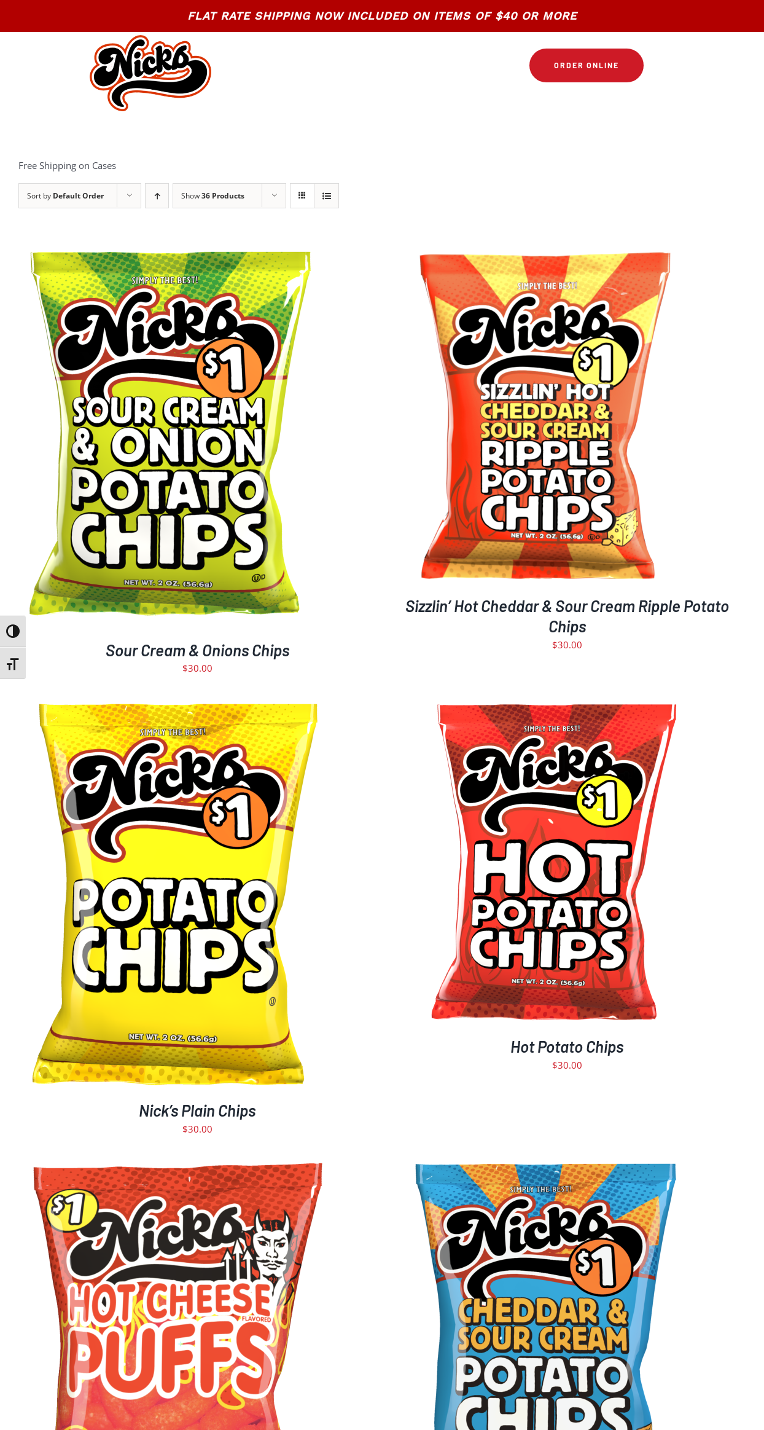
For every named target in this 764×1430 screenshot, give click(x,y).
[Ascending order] (157, 195)
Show (212, 196)
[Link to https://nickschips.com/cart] (659, 66)
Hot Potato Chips (566, 1046)
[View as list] (326, 196)
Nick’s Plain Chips (197, 1110)
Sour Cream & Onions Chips (197, 649)
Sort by (65, 196)
